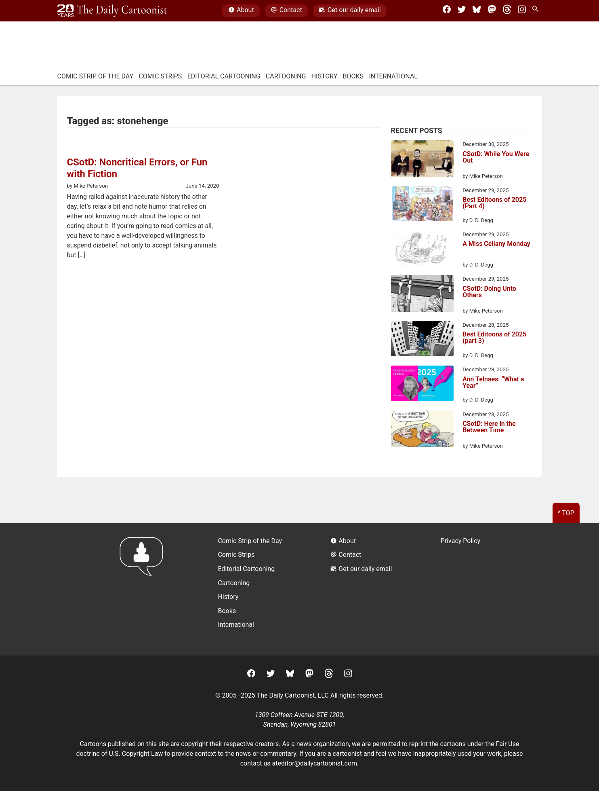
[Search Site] (537, 10)
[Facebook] (447, 10)
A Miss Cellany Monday (496, 244)
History (324, 76)
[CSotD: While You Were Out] (422, 160)
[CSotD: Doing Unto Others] (422, 295)
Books (353, 76)
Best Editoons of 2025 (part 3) (494, 338)
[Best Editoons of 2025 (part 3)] (422, 340)
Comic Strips (160, 76)
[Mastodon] (492, 10)
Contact (286, 11)
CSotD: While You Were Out (495, 157)
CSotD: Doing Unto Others (489, 292)
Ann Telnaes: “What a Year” (493, 382)
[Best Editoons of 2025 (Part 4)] (422, 205)
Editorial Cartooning (224, 76)
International (393, 76)
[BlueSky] (476, 10)
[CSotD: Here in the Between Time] (422, 430)
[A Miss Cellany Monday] (422, 250)
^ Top (566, 513)
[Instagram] (522, 10)
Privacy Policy (461, 541)
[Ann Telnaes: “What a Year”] (422, 385)
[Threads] (507, 10)
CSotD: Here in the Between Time (489, 427)
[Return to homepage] (144, 589)
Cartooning (286, 76)
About (241, 11)
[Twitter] (462, 10)
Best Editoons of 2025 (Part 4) (494, 203)
